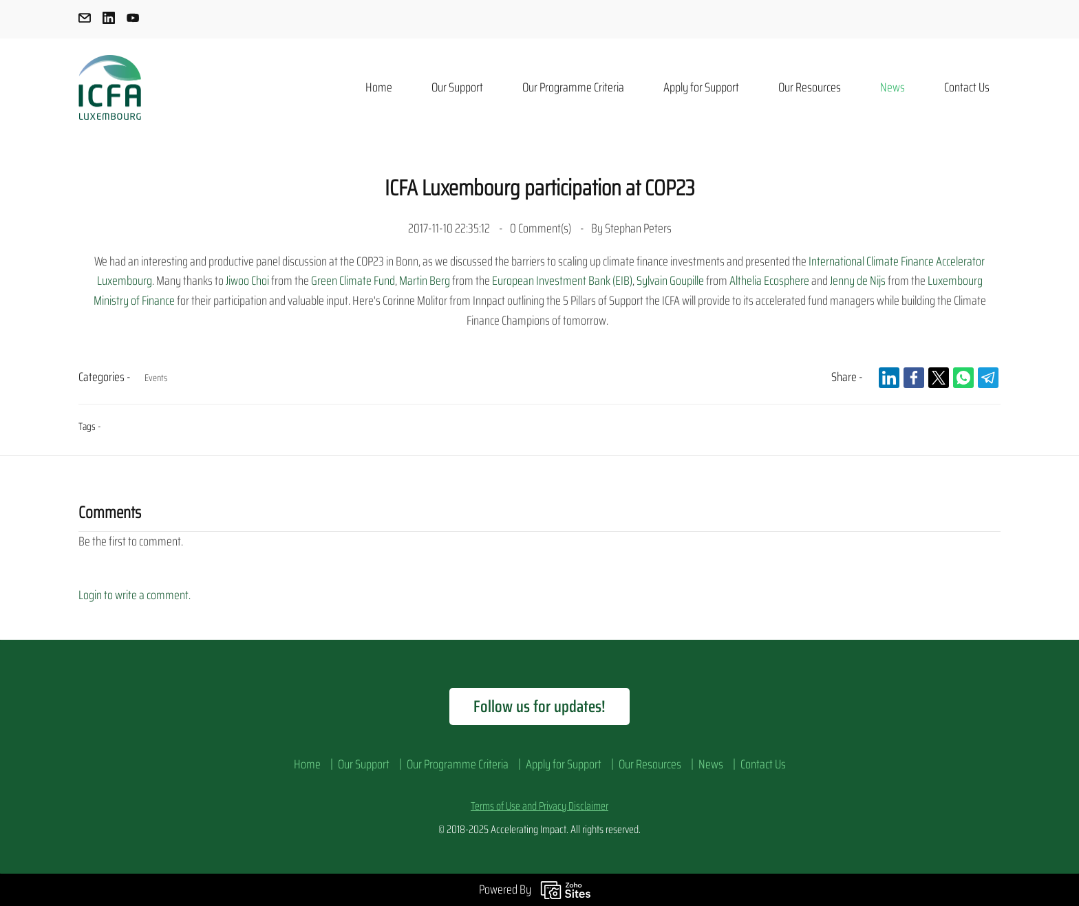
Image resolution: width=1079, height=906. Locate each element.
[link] (889, 377)
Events (156, 377)
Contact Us (763, 764)
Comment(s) (541, 228)
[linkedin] (109, 20)
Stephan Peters (638, 228)
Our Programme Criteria (458, 764)
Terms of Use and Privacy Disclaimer (539, 806)
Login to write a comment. (134, 595)
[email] (84, 20)
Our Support (363, 764)
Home (307, 764)
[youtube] (133, 20)
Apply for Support (563, 764)
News (710, 764)
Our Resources (650, 764)
